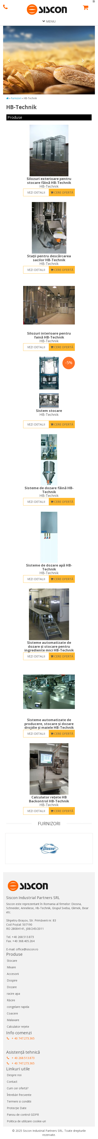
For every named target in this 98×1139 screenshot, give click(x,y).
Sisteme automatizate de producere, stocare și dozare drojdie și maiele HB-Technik (49, 725)
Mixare (11, 967)
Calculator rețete (18, 1027)
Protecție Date (16, 1108)
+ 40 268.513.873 (21, 1058)
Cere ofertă (62, 192)
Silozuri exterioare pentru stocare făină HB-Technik (49, 182)
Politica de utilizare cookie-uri (26, 1121)
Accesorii (13, 974)
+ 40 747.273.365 (21, 1038)
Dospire (12, 980)
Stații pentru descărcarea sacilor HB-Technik (49, 260)
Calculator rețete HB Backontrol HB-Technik (49, 801)
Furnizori (16, 98)
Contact (12, 1082)
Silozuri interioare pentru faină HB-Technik (49, 337)
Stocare (12, 961)
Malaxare (13, 1020)
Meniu (49, 21)
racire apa (13, 994)
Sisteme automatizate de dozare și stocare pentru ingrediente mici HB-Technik (49, 648)
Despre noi (14, 1075)
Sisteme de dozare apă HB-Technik (49, 569)
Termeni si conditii (19, 1101)
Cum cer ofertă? (17, 1088)
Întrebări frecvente (19, 1095)
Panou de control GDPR (23, 1115)
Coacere (12, 1013)
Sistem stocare (49, 412)
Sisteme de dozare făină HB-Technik (49, 491)
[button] (10, 60)
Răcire (11, 1000)
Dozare (12, 987)
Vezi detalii (36, 192)
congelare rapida (18, 1007)
